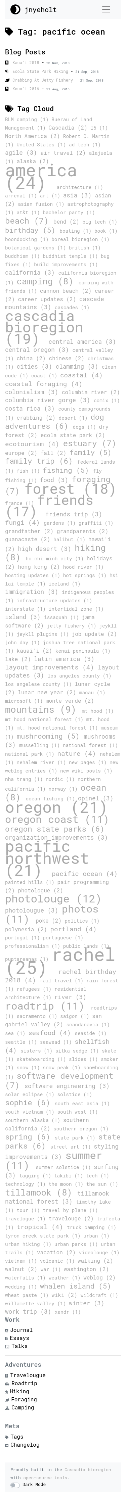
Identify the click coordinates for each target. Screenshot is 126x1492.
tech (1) (97, 1175)
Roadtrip (24, 1383)
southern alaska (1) (34, 1120)
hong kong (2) (40, 566)
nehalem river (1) (43, 762)
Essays (19, 1337)
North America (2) (34, 135)
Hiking (19, 1391)
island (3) (24, 617)
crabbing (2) (38, 417)
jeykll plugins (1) (44, 634)
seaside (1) (91, 1033)
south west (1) (77, 1112)
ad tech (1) (85, 144)
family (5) (91, 452)
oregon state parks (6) (54, 829)
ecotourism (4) (34, 443)
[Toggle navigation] (106, 9)
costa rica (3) (31, 408)
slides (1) (85, 1059)
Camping (22, 1407)
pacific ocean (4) (85, 873)
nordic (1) (62, 779)
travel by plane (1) (70, 1210)
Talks (19, 1345)
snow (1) (30, 1067)
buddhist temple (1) (72, 256)
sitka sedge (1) (78, 1050)
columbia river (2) (91, 391)
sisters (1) (37, 1050)
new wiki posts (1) (86, 770)
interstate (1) (27, 609)
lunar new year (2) (48, 692)
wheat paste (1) (28, 1295)
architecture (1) (80, 187)
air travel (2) (65, 152)
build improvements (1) (66, 264)
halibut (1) (70, 539)
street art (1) (72, 1147)
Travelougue (28, 1375)
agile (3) (23, 152)
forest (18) (71, 488)
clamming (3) (79, 366)
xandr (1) (68, 1312)
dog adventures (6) (54, 421)
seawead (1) (57, 1042)
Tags (16, 1436)
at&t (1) (30, 212)
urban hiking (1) (29, 1244)
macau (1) (92, 692)
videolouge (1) (99, 1252)
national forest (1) (90, 745)
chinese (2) (68, 358)
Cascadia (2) (70, 127)
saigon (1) (76, 1016)
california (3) (31, 272)
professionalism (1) (34, 946)
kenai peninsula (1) (83, 651)
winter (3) (86, 1303)
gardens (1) (61, 523)
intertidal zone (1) (76, 609)
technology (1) (27, 1184)
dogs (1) (86, 427)
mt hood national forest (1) (45, 719)
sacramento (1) (38, 1016)
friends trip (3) (73, 514)
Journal (21, 1329)
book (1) (106, 231)
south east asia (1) (82, 1103)
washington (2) (86, 1268)
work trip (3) (30, 1311)
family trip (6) (41, 461)
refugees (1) (35, 989)
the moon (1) (67, 1184)
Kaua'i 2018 (26, 62)
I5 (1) (99, 128)
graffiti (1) (96, 523)
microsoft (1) (25, 701)
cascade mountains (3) (54, 303)
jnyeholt (33, 9)
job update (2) (94, 633)
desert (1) (74, 418)
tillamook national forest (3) (57, 1197)
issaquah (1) (63, 617)
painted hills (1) (31, 882)
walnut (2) (23, 1268)
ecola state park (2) (73, 434)
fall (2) (55, 452)
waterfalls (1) (27, 1277)
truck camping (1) (91, 1227)
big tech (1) (99, 222)
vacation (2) (58, 1252)
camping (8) (48, 281)
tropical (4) (42, 1226)
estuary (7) (89, 443)
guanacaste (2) (29, 539)
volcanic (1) (59, 1261)
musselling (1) (41, 745)
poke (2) (50, 920)
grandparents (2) (83, 530)
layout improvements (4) (51, 667)
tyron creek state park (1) (44, 1235)
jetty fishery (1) (73, 625)
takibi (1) (70, 1175)
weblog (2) (99, 1277)
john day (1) (24, 642)
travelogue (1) (27, 1218)
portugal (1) (24, 937)
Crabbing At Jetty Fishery (43, 80)
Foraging (24, 1399)
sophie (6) (30, 1102)
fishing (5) (68, 470)
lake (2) (19, 658)
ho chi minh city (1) (56, 558)
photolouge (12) (53, 898)
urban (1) (96, 1235)
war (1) (52, 1269)
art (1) (51, 195)
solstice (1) (74, 1094)
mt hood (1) (98, 711)
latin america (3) (64, 659)
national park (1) (31, 754)
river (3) (70, 997)
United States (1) (43, 144)
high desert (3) (46, 549)
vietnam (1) (22, 1261)
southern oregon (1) (81, 1128)
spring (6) (30, 1136)
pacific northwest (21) (47, 857)
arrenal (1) (22, 195)
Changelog (24, 1444)
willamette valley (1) (37, 1303)
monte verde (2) (70, 700)
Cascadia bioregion (88, 1469)
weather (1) (66, 1277)
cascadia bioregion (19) (44, 327)
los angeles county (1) (80, 675)
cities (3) (36, 366)
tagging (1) (36, 1175)
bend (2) (67, 221)
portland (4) (73, 929)
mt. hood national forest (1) (59, 728)
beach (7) (29, 220)
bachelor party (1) (69, 212)
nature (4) (78, 753)
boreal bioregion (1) (80, 239)
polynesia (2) (27, 929)
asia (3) (79, 195)
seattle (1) (22, 1042)
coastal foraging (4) (43, 383)
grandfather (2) (31, 530)
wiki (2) (65, 1294)
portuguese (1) (63, 937)
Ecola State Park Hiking (41, 71)
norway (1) (65, 789)
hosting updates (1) (34, 575)
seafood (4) (51, 1032)
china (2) (33, 358)
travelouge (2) (73, 1218)
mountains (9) (43, 709)
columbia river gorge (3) (49, 400)
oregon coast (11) (57, 819)
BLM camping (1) (28, 119)
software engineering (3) (67, 1086)
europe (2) (23, 452)
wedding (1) (22, 1287)
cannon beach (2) (67, 290)
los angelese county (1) (40, 684)
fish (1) (30, 471)
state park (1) (76, 1137)
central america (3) (82, 341)
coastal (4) (81, 375)
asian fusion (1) (42, 204)
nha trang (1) (25, 779)
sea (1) (16, 1033)
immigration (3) (33, 592)
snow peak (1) (63, 1067)
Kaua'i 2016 (26, 88)
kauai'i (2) (36, 650)
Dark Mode (34, 1484)
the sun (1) (102, 1184)
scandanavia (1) (88, 1024)
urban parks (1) (77, 1244)
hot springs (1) (86, 575)
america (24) (41, 176)
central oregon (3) (39, 350)
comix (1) (107, 400)
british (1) (85, 247)
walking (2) (95, 1260)
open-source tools (45, 1477)
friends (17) (49, 505)
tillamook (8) (41, 1192)
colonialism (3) (33, 392)
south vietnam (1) (31, 1112)
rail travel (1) (63, 980)
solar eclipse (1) (31, 1094)
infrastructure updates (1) (54, 600)
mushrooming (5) (50, 736)
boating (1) (76, 231)
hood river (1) (83, 567)
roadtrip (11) (48, 1005)
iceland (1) (65, 583)
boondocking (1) (28, 239)
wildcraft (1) (99, 1295)
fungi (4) (24, 522)
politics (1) (82, 921)
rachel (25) (60, 960)
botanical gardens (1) (37, 247)
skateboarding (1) (43, 1059)
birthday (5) (32, 230)
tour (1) (30, 1210)
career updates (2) (48, 298)
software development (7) (59, 1080)
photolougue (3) (33, 910)
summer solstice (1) (65, 1167)
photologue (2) (40, 890)
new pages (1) (89, 762)
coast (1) (45, 375)
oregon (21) (56, 806)
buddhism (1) (24, 256)
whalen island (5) (75, 1286)
